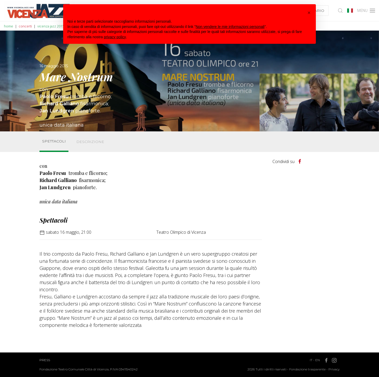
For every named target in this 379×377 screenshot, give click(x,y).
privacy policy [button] (115, 37)
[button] (309, 12)
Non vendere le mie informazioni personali (230, 27)
